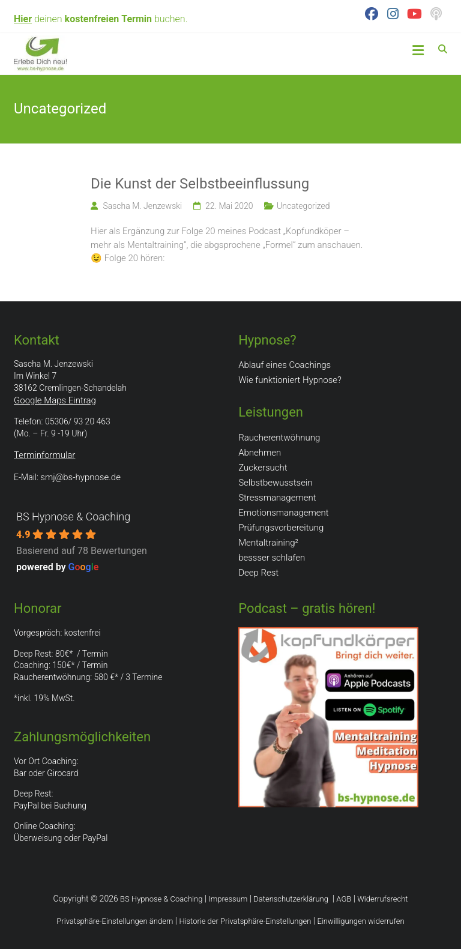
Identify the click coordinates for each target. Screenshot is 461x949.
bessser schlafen (271, 557)
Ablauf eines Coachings (284, 365)
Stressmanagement (277, 497)
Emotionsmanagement (283, 512)
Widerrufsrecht (382, 898)
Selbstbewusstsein (275, 482)
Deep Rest (258, 572)
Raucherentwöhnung (279, 437)
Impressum (227, 898)
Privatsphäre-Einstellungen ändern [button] (114, 921)
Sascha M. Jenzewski (142, 206)
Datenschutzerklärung (290, 898)
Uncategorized (303, 206)
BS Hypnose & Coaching (73, 516)
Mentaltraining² (268, 542)
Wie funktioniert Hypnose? (290, 380)
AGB (343, 898)
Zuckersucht (262, 467)
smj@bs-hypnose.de (80, 477)
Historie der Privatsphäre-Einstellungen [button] (245, 921)
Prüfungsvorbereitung (281, 527)
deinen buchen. (100, 19)
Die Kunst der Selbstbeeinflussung (200, 183)
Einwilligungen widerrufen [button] (360, 921)
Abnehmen (259, 452)
